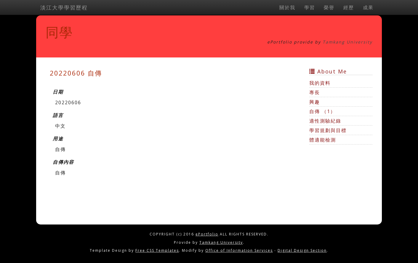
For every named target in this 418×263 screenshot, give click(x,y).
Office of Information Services (239, 250)
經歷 (348, 7)
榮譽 (329, 7)
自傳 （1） (322, 111)
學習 (309, 7)
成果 (368, 7)
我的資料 (320, 83)
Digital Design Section (302, 250)
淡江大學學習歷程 (64, 7)
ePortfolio (207, 234)
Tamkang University (347, 42)
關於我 (287, 7)
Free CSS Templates (157, 250)
